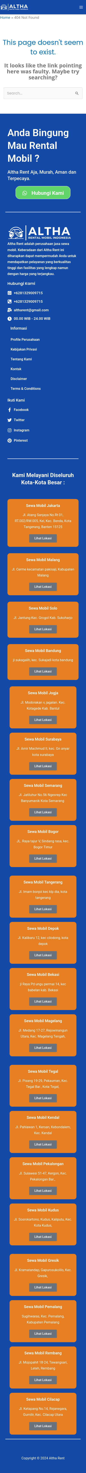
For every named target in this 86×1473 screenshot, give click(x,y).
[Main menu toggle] (81, 7)
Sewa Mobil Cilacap (43, 1399)
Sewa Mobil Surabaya (43, 739)
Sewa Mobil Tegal (43, 1071)
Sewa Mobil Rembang (43, 1353)
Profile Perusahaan (25, 340)
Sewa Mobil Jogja (43, 693)
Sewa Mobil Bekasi (43, 974)
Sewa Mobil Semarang (43, 785)
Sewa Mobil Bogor (43, 831)
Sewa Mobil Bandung (43, 650)
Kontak (16, 369)
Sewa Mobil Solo (43, 608)
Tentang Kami (21, 359)
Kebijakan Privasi (24, 349)
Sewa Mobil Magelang (43, 1021)
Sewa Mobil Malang (43, 559)
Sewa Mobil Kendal (43, 1117)
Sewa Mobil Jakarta (43, 505)
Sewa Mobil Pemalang (43, 1306)
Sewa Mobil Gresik (43, 1260)
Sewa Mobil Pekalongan (42, 1164)
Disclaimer (19, 379)
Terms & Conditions (26, 389)
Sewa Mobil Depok (43, 928)
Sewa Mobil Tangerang (42, 882)
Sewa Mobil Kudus (43, 1210)
